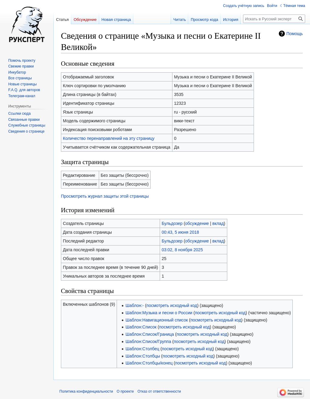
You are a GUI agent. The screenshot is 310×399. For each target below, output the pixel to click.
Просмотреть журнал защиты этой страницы (105, 196)
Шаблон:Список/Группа (148, 341)
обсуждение (197, 223)
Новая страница (116, 19)
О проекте (125, 391)
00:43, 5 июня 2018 (180, 232)
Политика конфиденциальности (86, 391)
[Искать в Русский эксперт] (274, 19)
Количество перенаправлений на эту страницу (109, 138)
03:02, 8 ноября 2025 (182, 249)
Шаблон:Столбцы (142, 356)
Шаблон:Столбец (142, 348)
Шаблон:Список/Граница (149, 334)
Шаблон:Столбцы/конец (148, 363)
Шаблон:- (134, 305)
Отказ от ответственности (159, 391)
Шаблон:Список (140, 327)
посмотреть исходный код (171, 305)
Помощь (294, 33)
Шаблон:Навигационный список (156, 320)
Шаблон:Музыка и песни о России (158, 312)
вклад (218, 223)
